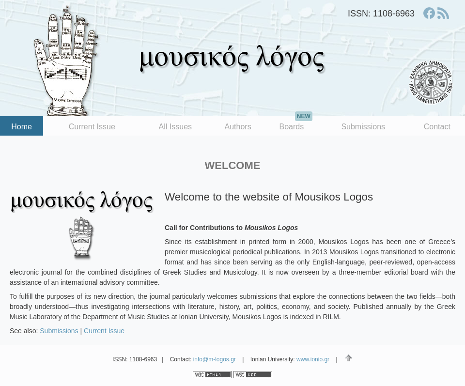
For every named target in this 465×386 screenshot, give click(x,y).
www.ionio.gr (312, 359)
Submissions (363, 127)
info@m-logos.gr (214, 359)
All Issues (175, 127)
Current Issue (92, 127)
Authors (238, 127)
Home (21, 127)
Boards (295, 123)
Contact (437, 127)
